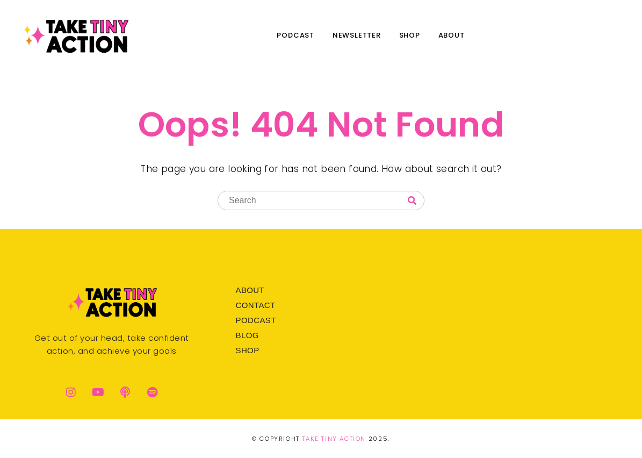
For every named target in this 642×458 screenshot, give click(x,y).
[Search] (412, 201)
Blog (246, 335)
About (451, 35)
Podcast (295, 35)
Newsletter (357, 35)
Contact (255, 305)
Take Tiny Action (334, 438)
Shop (409, 35)
